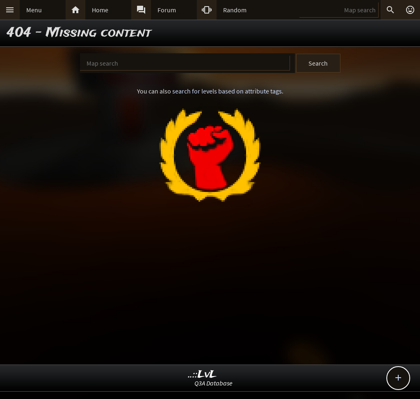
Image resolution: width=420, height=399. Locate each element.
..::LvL (202, 374)
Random (235, 10)
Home (100, 10)
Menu (34, 10)
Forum (167, 10)
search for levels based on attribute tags (227, 91)
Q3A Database (213, 383)
